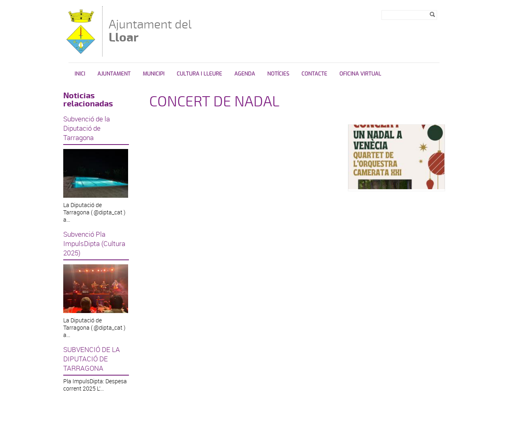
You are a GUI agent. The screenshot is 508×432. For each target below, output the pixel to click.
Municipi (154, 73)
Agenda (244, 73)
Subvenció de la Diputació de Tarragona (86, 128)
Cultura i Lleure (199, 73)
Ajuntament (114, 73)
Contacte (314, 73)
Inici (80, 73)
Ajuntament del (150, 30)
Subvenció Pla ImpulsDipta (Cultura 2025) (94, 243)
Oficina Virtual (360, 73)
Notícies (278, 73)
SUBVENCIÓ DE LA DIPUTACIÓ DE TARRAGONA (91, 359)
